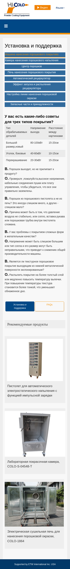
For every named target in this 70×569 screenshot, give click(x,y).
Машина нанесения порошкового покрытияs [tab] (32, 54)
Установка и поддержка (19, 306)
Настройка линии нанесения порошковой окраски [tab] (32, 96)
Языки (60, 8)
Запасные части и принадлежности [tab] (31, 104)
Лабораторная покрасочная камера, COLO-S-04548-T (33, 464)
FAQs (50, 304)
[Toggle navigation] (6, 26)
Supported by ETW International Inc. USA (35, 564)
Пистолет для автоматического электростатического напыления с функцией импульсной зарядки (32, 390)
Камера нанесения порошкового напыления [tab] (31, 60)
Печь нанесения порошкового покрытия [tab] (32, 72)
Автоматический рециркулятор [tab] (31, 78)
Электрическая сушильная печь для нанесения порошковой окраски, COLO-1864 (33, 536)
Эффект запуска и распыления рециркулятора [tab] (32, 86)
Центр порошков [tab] (32, 66)
